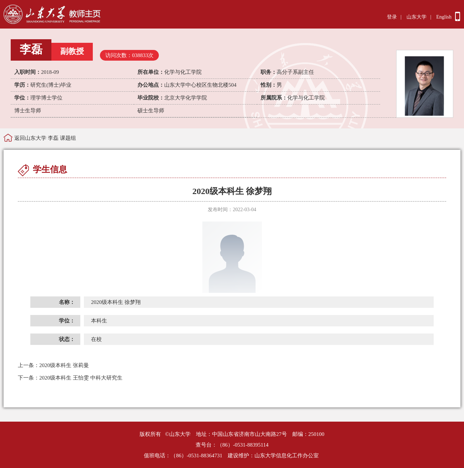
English (444, 17)
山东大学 (417, 17)
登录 (392, 17)
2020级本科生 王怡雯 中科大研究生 (70, 378)
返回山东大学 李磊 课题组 (45, 138)
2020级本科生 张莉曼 (53, 365)
